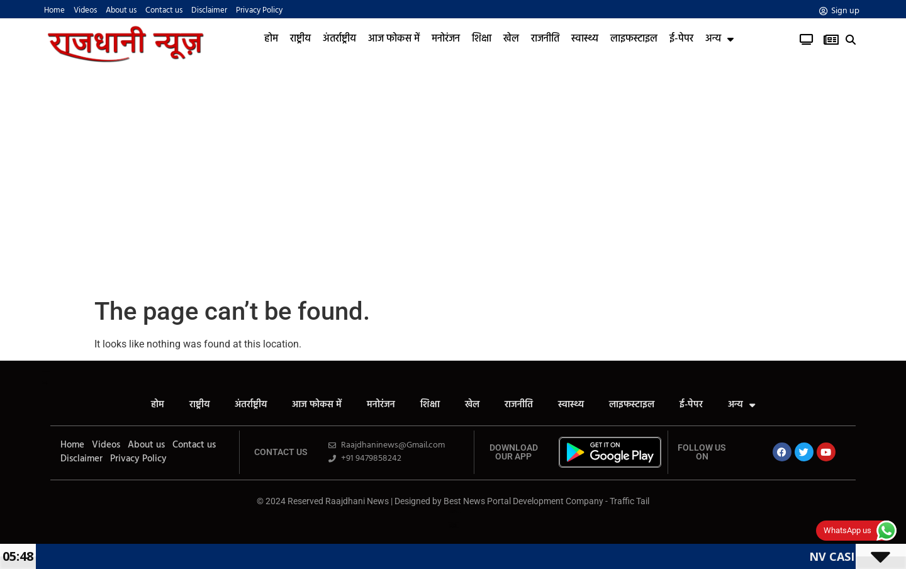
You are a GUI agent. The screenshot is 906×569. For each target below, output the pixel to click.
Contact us (163, 10)
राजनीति (545, 39)
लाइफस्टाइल (633, 39)
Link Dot (453, 512)
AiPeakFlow (44, 381)
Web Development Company (453, 522)
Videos (85, 10)
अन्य (719, 39)
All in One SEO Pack (46, 371)
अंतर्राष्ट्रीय (339, 39)
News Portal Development (453, 527)
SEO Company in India (453, 524)
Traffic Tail (629, 501)
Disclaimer (209, 10)
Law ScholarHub (453, 510)
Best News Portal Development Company (523, 501)
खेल (511, 39)
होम (271, 39)
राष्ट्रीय (300, 39)
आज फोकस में (394, 39)
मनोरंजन (446, 39)
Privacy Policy (259, 10)
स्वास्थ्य (584, 39)
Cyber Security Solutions (453, 526)
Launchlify (44, 383)
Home (54, 10)
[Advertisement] (453, 177)
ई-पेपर (681, 39)
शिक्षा (481, 39)
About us (121, 10)
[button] (851, 40)
